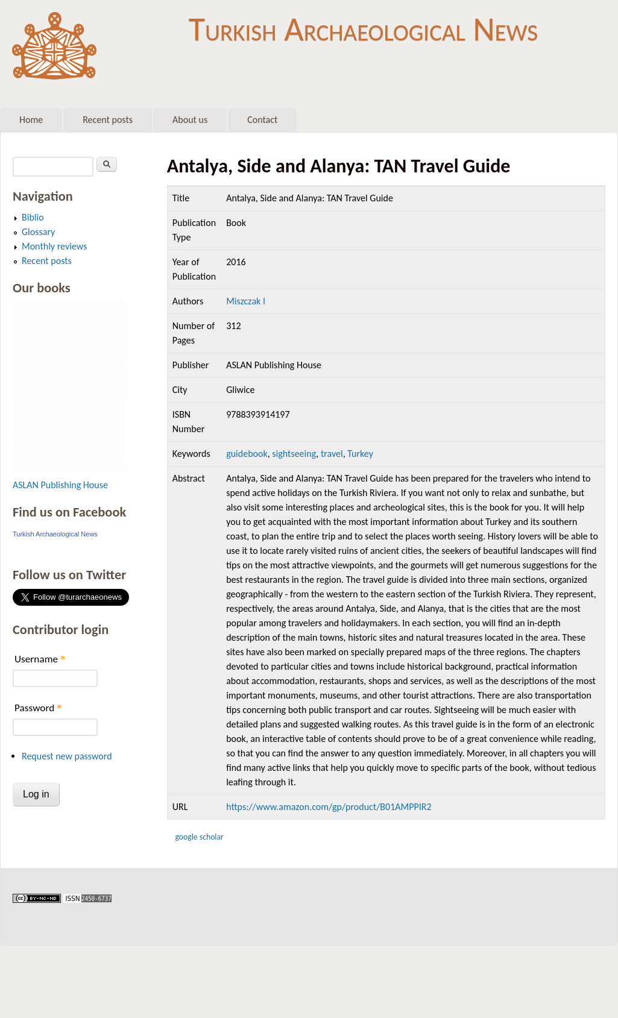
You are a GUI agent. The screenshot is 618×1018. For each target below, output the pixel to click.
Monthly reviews (54, 246)
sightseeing (294, 453)
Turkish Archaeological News (363, 28)
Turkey (360, 453)
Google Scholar (199, 837)
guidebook (247, 453)
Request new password (67, 756)
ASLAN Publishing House (60, 485)
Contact (262, 119)
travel (332, 453)
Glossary (38, 231)
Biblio (33, 217)
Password (38, 708)
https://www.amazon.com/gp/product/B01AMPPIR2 (328, 806)
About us (189, 119)
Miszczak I (245, 301)
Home (31, 119)
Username (39, 659)
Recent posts (108, 119)
